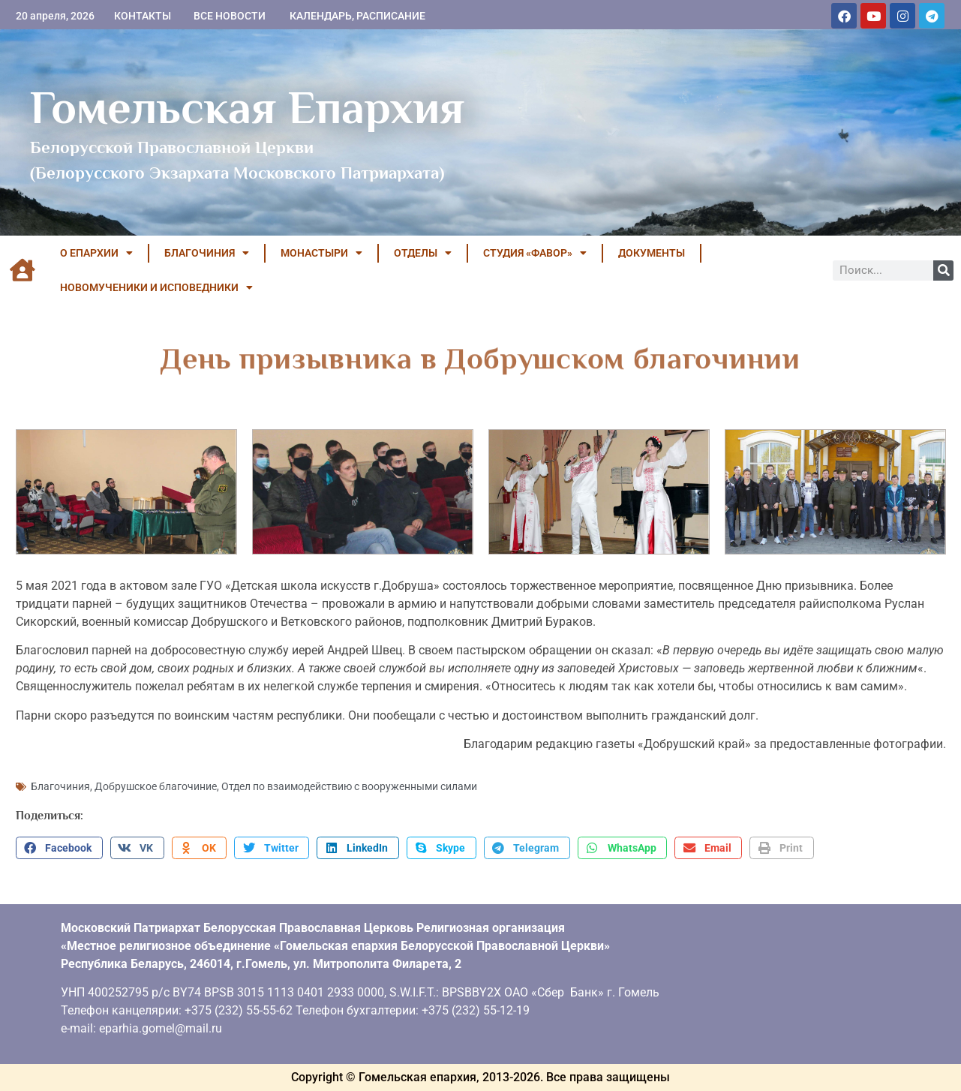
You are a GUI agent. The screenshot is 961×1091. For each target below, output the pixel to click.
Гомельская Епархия (247, 107)
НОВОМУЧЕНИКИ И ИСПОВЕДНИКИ (156, 287)
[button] (59, 848)
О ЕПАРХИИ (96, 253)
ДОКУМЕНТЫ (651, 253)
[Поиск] (943, 270)
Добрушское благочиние (156, 786)
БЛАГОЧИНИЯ (206, 253)
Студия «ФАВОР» (535, 253)
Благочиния (60, 786)
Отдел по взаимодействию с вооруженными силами (349, 786)
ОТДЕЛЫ (423, 253)
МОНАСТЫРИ (321, 253)
